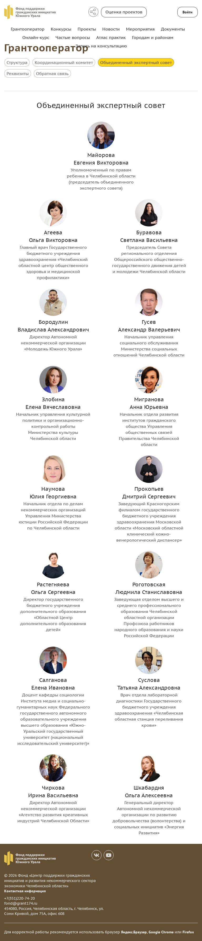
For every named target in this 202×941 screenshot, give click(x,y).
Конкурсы (61, 29)
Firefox (188, 932)
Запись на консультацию (101, 45)
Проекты (87, 29)
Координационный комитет (64, 62)
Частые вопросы (72, 37)
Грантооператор (27, 29)
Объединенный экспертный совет (136, 62)
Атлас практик (111, 37)
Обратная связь (52, 73)
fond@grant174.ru (20, 903)
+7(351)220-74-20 (19, 898)
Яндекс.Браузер (134, 932)
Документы (173, 29)
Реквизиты (18, 73)
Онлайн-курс (35, 37)
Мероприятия (140, 29)
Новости (111, 29)
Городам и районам (152, 37)
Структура (17, 62)
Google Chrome (161, 932)
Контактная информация (25, 891)
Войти (188, 12)
